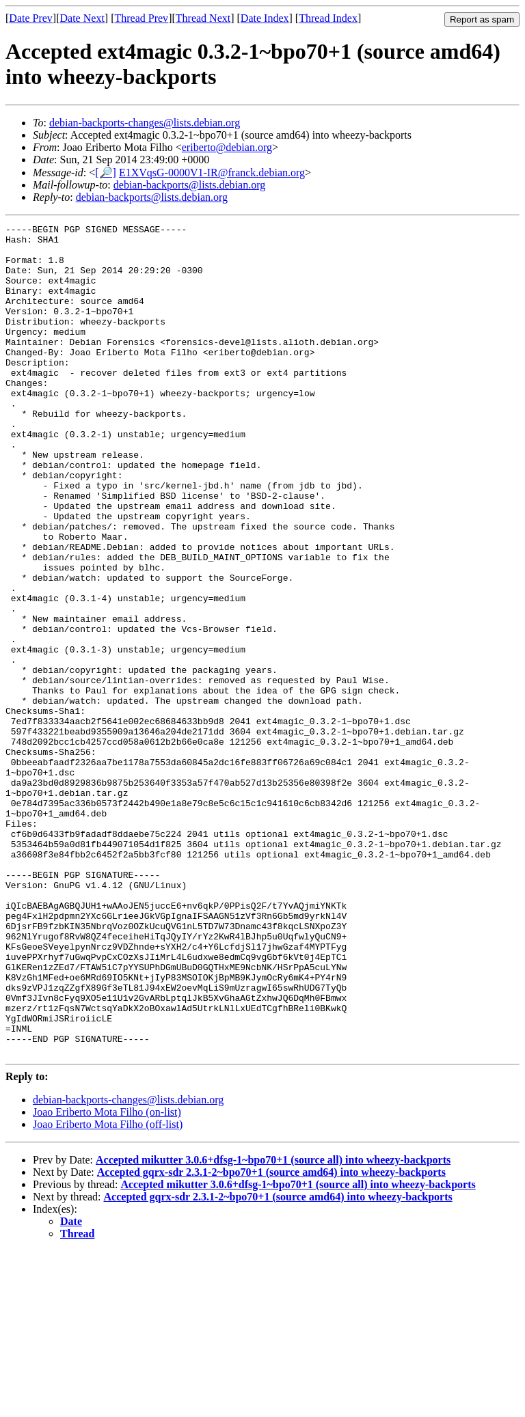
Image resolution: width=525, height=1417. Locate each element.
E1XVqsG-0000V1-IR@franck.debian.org (212, 172)
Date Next (82, 18)
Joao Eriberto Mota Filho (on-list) (107, 1278)
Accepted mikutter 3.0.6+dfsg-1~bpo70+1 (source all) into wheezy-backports (273, 1326)
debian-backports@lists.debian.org (189, 185)
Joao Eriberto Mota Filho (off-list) (108, 1290)
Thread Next (203, 18)
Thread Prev (141, 18)
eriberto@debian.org (227, 147)
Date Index (265, 18)
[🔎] (105, 172)
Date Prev (31, 18)
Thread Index (328, 18)
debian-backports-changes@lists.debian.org (144, 122)
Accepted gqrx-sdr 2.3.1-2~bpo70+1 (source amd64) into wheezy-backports (271, 1338)
